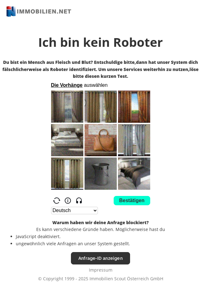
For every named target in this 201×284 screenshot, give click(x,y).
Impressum (100, 270)
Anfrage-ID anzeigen (100, 258)
